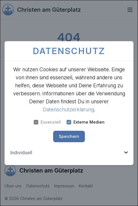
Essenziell (47, 122)
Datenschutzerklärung (68, 109)
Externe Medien (86, 122)
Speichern (69, 136)
